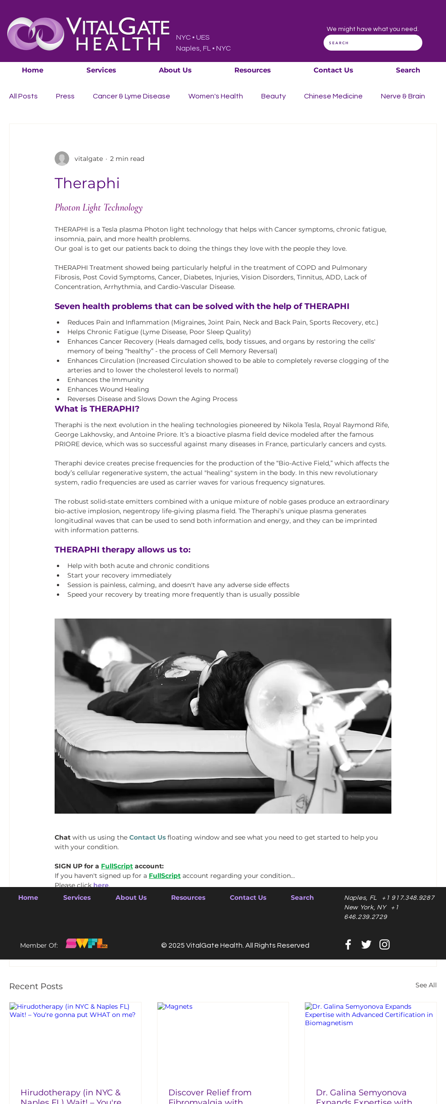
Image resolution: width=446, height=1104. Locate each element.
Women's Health (215, 96)
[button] (101, 70)
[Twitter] (366, 944)
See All (426, 985)
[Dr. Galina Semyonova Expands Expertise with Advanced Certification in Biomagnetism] (370, 1039)
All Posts (23, 96)
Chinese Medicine (333, 96)
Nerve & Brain (403, 96)
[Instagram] (384, 944)
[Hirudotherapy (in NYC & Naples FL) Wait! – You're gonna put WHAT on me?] (75, 1039)
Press (65, 96)
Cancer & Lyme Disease (131, 96)
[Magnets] (223, 1039)
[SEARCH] (373, 43)
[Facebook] (348, 944)
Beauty (273, 96)
